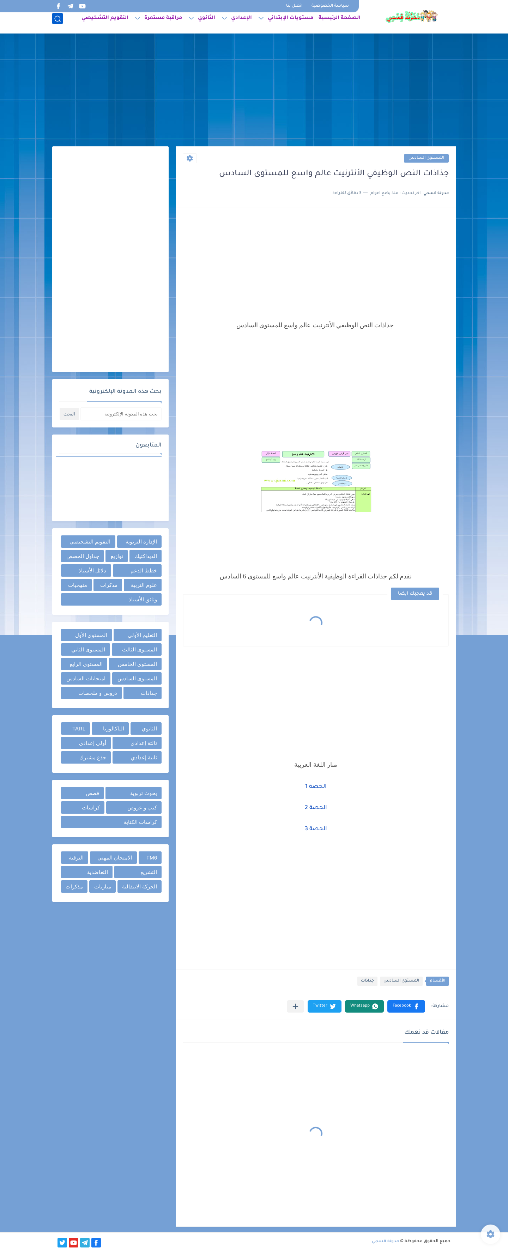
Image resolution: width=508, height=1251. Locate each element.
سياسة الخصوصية (330, 6)
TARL (78, 728)
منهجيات (77, 585)
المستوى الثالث (139, 649)
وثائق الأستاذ (143, 599)
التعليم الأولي (142, 635)
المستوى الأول (91, 635)
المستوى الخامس (137, 664)
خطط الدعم (144, 570)
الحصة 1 (316, 787)
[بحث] (57, 23)
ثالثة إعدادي (144, 743)
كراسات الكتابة (140, 822)
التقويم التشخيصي (104, 23)
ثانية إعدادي (144, 757)
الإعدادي (241, 23)
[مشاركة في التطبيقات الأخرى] (295, 1006)
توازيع (117, 556)
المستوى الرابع (86, 664)
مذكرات (108, 585)
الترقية (76, 858)
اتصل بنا (294, 6)
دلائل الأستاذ (92, 570)
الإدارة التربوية (141, 542)
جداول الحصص (82, 556)
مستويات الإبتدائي (290, 23)
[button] (406, 1006)
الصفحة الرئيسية (340, 23)
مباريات (102, 886)
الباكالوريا (113, 728)
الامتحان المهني (114, 858)
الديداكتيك (146, 556)
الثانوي (206, 23)
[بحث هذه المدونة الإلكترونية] (121, 413)
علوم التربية (144, 585)
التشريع (148, 872)
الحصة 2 (316, 808)
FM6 (151, 858)
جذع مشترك (92, 757)
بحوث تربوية (143, 793)
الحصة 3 (316, 829)
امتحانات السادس (85, 678)
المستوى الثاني (88, 649)
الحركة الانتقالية (139, 886)
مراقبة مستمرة (163, 23)
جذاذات (367, 981)
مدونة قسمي (385, 1241)
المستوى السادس (426, 158)
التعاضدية (97, 872)
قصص (92, 793)
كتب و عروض (142, 807)
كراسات (91, 807)
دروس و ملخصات (97, 693)
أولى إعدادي (92, 743)
